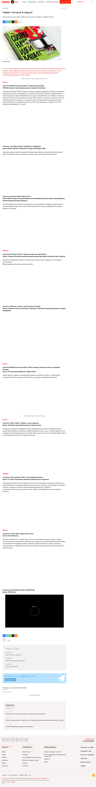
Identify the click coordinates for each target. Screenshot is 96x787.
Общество (5, 766)
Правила (9, 692)
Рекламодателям (13, 775)
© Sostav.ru (5, 778)
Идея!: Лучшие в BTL (12, 666)
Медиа (4, 754)
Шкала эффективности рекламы (31, 757)
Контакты (4, 775)
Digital (4, 752)
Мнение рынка (26, 752)
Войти (4, 692)
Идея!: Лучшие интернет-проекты (15, 660)
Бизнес (4, 763)
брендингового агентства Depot (37, 778)
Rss (30, 775)
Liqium (13, 782)
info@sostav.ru (89, 739)
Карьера (24, 763)
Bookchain (25, 766)
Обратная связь (23, 775)
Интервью (25, 754)
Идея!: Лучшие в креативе (13, 655)
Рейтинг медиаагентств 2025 (52, 752)
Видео (46, 761)
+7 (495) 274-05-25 (88, 741)
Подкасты (47, 759)
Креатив (10, 705)
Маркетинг (5, 760)
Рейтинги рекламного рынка (30, 760)
